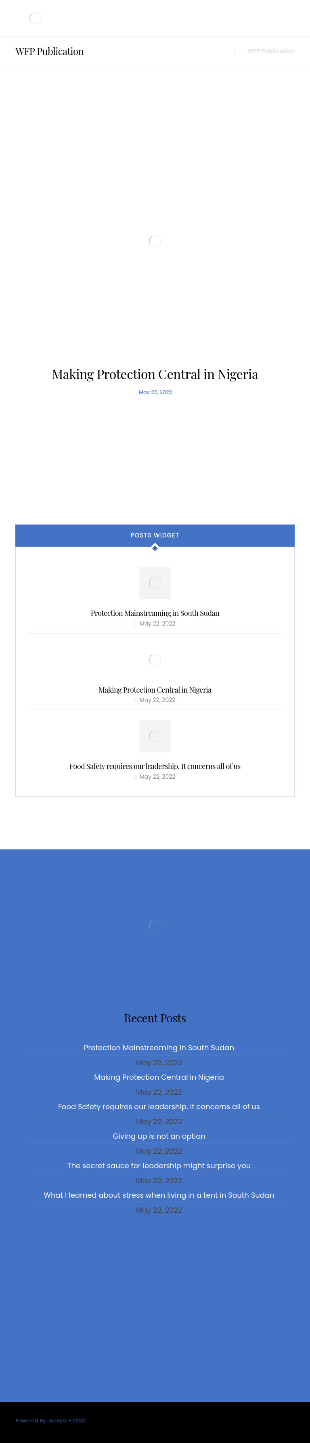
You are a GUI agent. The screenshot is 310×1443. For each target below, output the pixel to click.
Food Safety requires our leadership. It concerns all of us (155, 766)
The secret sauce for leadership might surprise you (159, 1166)
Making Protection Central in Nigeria (154, 690)
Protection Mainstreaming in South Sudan (155, 613)
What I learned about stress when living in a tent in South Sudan (159, 1195)
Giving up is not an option (159, 1136)
